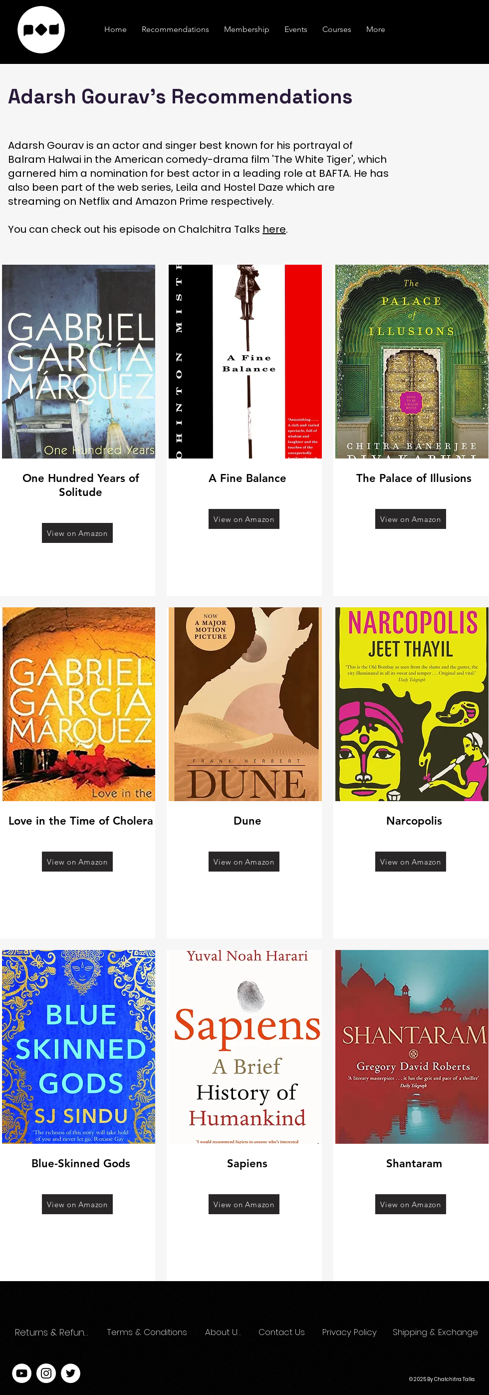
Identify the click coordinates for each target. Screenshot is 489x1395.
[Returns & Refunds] (54, 1333)
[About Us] (223, 1333)
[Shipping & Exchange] (437, 1333)
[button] (376, 29)
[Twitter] (70, 1373)
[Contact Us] (282, 1333)
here (274, 229)
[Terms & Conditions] (147, 1333)
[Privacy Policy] (351, 1333)
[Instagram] (46, 1373)
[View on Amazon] (77, 533)
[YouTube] (21, 1373)
